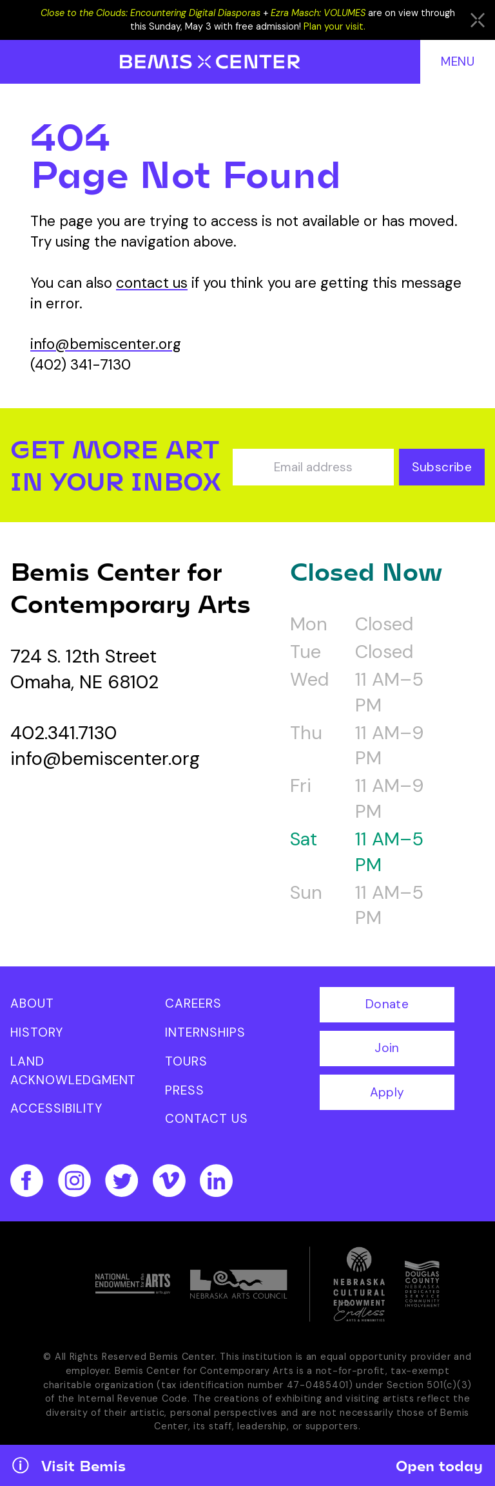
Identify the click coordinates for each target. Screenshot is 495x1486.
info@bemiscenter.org (105, 344)
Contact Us (206, 1119)
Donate (387, 1004)
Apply (387, 1092)
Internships (205, 1032)
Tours (186, 1061)
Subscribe (442, 467)
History (36, 1032)
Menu (457, 61)
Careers (193, 1003)
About (32, 1003)
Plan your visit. (334, 26)
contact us (152, 283)
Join (387, 1048)
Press (184, 1090)
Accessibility (56, 1108)
